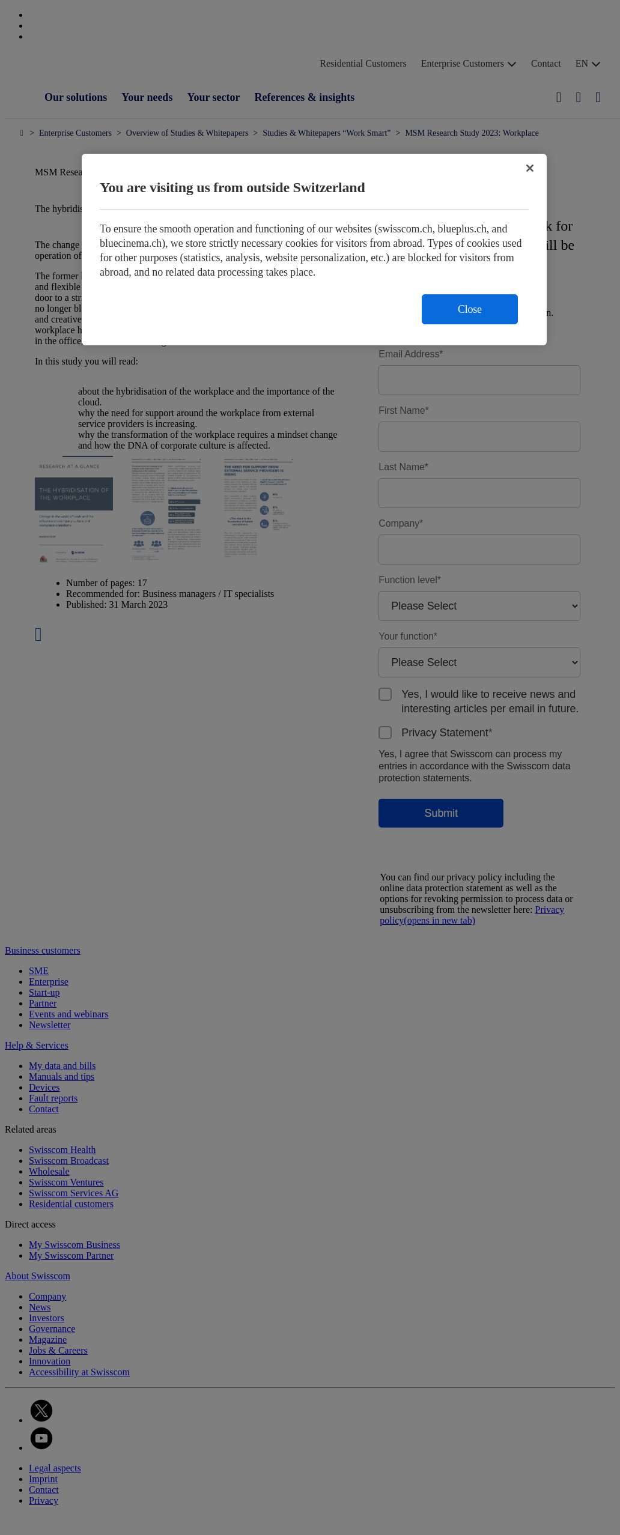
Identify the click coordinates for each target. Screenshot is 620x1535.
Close (470, 309)
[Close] (530, 168)
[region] (314, 249)
